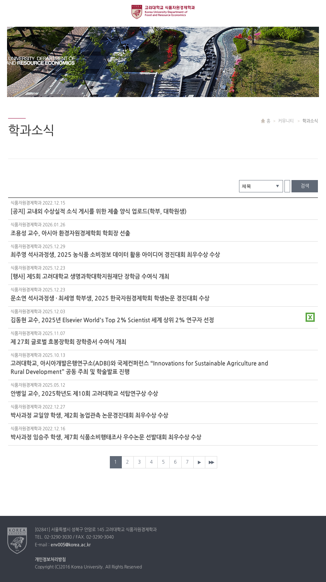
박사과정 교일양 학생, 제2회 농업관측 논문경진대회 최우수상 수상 (89, 415)
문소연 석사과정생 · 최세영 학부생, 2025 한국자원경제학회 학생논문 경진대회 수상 (110, 298)
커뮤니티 (286, 121)
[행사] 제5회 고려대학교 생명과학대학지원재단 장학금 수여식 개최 (90, 277)
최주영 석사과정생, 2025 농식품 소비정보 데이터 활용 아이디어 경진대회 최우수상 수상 (115, 255)
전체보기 (11, 11)
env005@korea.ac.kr (70, 545)
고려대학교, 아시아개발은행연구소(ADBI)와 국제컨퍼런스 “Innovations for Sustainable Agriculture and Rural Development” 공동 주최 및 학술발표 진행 (139, 367)
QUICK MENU (314, 11)
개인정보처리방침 (50, 559)
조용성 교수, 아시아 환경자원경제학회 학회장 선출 (70, 233)
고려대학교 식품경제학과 (163, 11)
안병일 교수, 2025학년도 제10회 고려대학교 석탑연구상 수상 (84, 394)
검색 (305, 186)
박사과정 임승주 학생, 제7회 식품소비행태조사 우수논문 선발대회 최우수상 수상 (106, 437)
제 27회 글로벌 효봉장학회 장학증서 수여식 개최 (68, 342)
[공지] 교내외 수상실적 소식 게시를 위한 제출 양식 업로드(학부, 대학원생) (99, 212)
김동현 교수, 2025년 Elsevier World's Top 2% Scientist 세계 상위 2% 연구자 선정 (112, 320)
